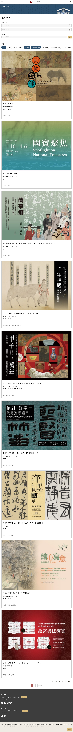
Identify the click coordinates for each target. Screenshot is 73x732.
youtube (8, 703)
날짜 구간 (4, 22)
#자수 (69, 47)
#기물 (64, 47)
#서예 (3, 47)
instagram (5, 703)
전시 (5, 6)
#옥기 (20, 47)
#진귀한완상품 (36, 47)
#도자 (15, 47)
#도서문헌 (45, 47)
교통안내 (23, 697)
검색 (70, 37)
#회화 (9, 47)
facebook (2, 703)
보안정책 (49, 726)
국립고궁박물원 (34, 2)
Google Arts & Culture (10, 703)
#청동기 (27, 47)
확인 (69, 729)
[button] (67, 2)
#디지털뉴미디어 (55, 47)
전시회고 (10, 6)
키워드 (3, 34)
